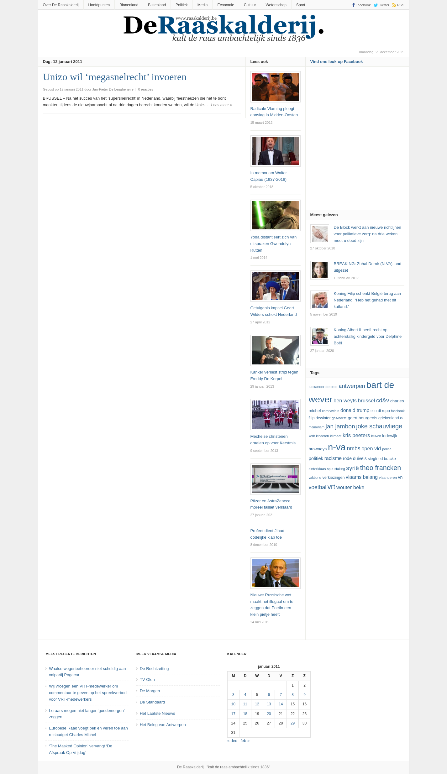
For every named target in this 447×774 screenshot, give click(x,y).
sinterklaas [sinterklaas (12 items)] (317, 469)
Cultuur (250, 5)
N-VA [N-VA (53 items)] (337, 447)
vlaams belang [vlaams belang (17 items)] (362, 477)
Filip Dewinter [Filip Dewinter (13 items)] (320, 418)
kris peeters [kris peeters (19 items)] (356, 435)
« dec (232, 740)
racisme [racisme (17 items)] (333, 458)
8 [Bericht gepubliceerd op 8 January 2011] (293, 695)
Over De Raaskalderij (61, 5)
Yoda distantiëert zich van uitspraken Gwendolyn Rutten (273, 244)
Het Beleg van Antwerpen (163, 724)
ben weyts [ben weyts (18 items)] (345, 400)
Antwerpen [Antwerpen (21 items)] (352, 386)
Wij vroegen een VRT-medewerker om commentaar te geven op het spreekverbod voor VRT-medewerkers (88, 693)
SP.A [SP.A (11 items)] (330, 469)
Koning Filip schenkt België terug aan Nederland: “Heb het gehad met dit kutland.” (367, 300)
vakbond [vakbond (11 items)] (315, 477)
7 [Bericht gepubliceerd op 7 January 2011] (281, 695)
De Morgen (150, 690)
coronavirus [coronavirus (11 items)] (330, 411)
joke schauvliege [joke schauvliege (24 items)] (379, 426)
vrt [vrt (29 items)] (331, 487)
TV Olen (147, 679)
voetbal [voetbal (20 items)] (318, 487)
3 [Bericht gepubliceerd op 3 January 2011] (233, 695)
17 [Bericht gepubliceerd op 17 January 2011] (233, 714)
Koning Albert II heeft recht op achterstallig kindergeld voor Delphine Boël (368, 336)
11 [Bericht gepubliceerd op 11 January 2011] (245, 704)
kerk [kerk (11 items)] (312, 436)
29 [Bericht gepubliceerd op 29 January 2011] (293, 723)
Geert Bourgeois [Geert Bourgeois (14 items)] (362, 418)
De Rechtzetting (154, 668)
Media (202, 5)
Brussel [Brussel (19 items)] (366, 401)
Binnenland (128, 5)
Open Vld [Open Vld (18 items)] (371, 448)
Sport (300, 5)
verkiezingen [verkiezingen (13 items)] (333, 477)
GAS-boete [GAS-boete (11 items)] (339, 418)
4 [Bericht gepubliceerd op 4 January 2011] (245, 695)
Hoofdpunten (99, 5)
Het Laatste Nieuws (157, 713)
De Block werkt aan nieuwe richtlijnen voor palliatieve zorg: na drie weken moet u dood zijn (367, 234)
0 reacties (145, 89)
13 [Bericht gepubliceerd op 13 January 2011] (269, 704)
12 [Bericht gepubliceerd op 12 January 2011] (257, 704)
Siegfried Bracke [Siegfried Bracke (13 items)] (382, 459)
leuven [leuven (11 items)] (376, 436)
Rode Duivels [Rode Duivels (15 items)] (355, 458)
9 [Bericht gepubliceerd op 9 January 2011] (304, 695)
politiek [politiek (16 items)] (316, 458)
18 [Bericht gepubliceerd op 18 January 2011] (245, 714)
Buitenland (157, 5)
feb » (245, 740)
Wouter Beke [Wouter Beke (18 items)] (350, 487)
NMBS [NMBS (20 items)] (353, 448)
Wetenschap (276, 5)
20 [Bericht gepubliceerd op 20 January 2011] (269, 714)
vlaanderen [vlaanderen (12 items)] (388, 477)
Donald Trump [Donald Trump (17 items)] (354, 410)
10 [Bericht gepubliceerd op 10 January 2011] (233, 704)
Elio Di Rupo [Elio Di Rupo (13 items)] (380, 411)
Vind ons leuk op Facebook (336, 61)
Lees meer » (221, 105)
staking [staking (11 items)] (339, 469)
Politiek (182, 5)
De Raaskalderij (190, 767)
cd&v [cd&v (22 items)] (382, 400)
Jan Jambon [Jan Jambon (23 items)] (340, 426)
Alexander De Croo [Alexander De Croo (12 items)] (323, 387)
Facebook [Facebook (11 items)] (397, 411)
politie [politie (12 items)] (387, 449)
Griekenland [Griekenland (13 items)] (388, 418)
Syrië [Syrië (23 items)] (352, 468)
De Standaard (152, 702)
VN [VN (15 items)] (400, 477)
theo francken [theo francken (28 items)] (380, 468)
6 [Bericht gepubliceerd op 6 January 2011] (269, 695)
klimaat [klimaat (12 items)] (335, 436)
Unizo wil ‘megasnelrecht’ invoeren (115, 76)
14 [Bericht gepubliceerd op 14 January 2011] (281, 704)
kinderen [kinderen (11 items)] (322, 436)
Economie (225, 5)
